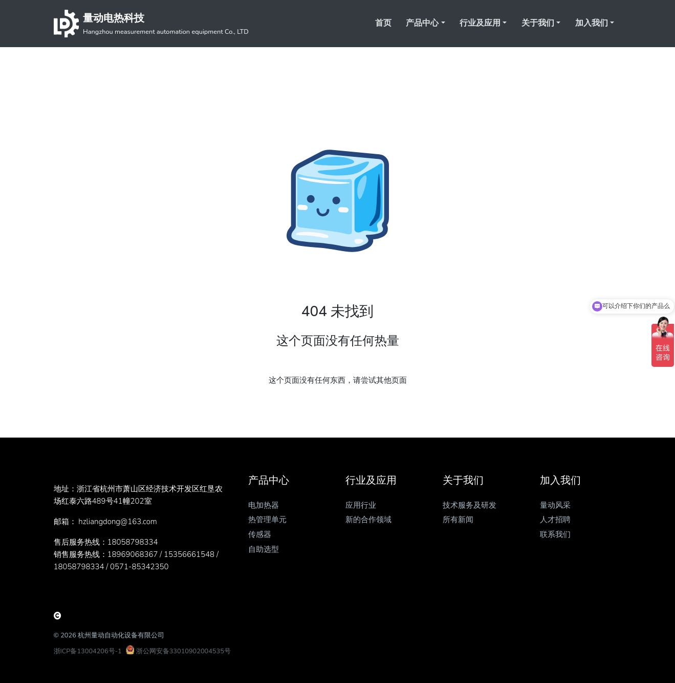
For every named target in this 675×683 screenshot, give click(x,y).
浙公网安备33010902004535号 (183, 651)
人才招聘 (555, 519)
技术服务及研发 (469, 505)
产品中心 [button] (422, 23)
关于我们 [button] (537, 23)
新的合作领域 (368, 519)
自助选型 (263, 549)
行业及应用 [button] (480, 23)
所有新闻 (458, 519)
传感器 (259, 534)
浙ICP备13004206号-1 (88, 651)
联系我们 (555, 534)
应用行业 (360, 505)
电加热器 (263, 505)
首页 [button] (383, 23)
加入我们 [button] (591, 23)
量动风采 (555, 505)
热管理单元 (267, 519)
